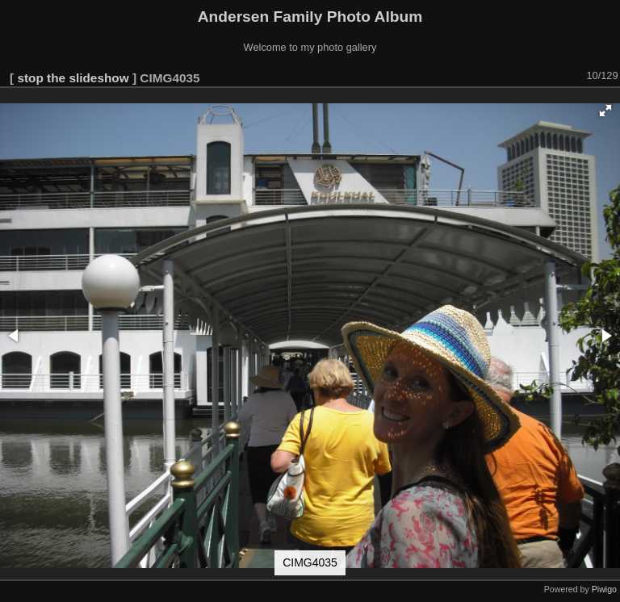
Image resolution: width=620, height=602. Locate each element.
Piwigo (604, 589)
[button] (605, 110)
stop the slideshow (72, 78)
